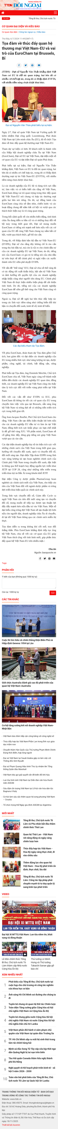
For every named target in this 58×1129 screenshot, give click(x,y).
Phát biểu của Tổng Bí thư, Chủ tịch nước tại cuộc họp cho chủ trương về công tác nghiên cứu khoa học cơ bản (31, 985)
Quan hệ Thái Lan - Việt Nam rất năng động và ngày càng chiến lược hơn (38, 838)
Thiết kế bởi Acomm (11, 1125)
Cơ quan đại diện (9, 32)
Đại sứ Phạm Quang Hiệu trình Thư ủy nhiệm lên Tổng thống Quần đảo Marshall (27, 767)
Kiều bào (41, 32)
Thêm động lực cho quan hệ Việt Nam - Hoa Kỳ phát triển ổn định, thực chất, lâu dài (39, 866)
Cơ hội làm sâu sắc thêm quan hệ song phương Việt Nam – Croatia (29, 798)
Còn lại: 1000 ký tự (10, 592)
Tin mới (5, 18)
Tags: (4, 563)
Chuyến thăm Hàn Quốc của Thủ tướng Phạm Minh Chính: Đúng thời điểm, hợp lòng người (29, 751)
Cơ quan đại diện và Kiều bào (21, 26)
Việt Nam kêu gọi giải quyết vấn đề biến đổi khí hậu (26, 775)
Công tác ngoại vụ (27, 32)
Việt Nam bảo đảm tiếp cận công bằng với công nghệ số (28, 736)
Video (5, 894)
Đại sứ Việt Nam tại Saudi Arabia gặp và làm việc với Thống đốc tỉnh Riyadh (27, 759)
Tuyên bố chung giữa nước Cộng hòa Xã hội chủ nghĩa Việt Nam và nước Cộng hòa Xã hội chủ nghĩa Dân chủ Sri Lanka (32, 1020)
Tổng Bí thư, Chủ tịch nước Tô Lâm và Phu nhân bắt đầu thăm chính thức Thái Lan (39, 824)
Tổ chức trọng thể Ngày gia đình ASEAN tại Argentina (27, 805)
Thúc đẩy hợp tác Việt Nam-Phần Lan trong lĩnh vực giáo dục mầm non (29, 743)
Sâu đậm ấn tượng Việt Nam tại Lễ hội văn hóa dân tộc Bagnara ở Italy (28, 790)
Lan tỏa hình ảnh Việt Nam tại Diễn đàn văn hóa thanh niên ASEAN (28, 781)
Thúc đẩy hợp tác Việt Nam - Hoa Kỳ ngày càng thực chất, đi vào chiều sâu (39, 852)
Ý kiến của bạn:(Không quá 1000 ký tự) (19, 577)
